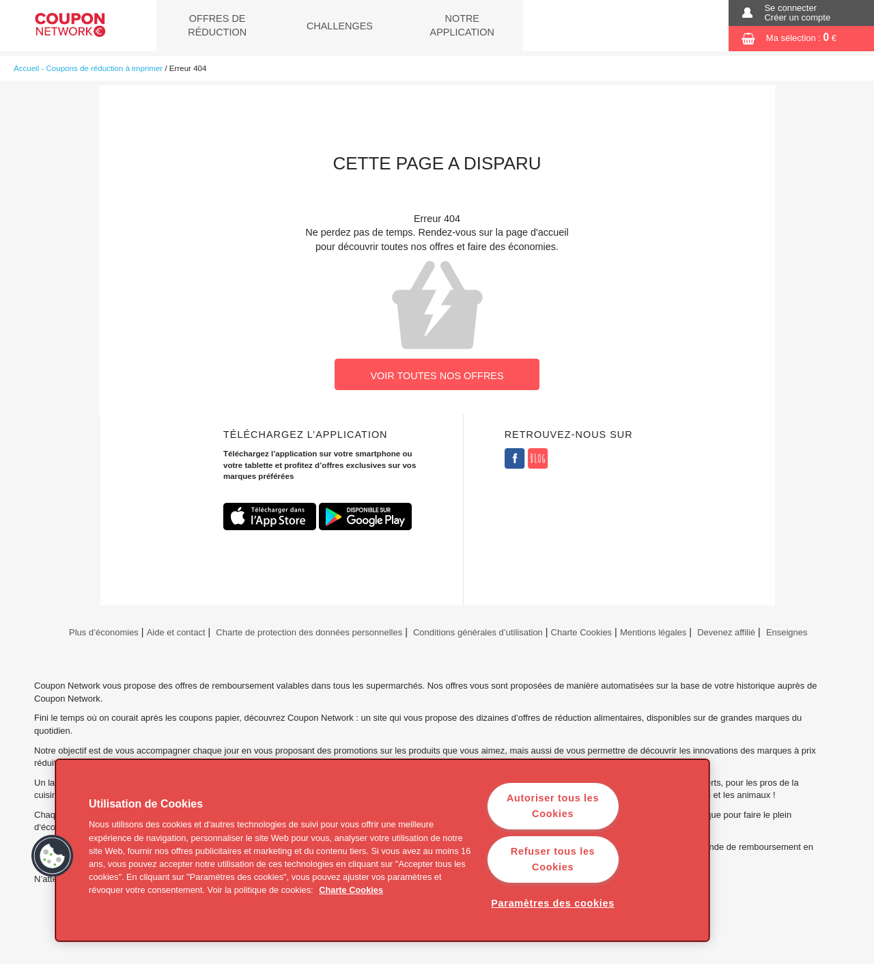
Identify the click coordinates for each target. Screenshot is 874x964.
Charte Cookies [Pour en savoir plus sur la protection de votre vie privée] (351, 890)
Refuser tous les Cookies (553, 859)
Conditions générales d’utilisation (478, 632)
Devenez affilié (726, 632)
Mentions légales (653, 632)
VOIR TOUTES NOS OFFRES (436, 375)
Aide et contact (176, 632)
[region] (382, 850)
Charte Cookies (581, 632)
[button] (52, 856)
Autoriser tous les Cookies (553, 806)
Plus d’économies (102, 632)
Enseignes (787, 632)
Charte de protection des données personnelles (309, 632)
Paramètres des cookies (553, 903)
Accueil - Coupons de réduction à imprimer (88, 68)
